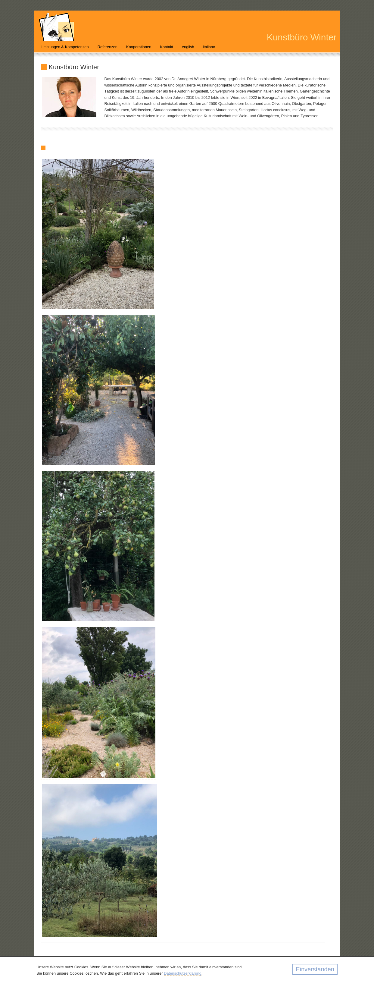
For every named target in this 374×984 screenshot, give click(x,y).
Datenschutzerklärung (182, 973)
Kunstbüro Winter (302, 37)
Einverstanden (315, 969)
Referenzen (107, 47)
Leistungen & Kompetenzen (65, 47)
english (188, 47)
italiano (209, 47)
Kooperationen (138, 47)
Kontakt (166, 47)
